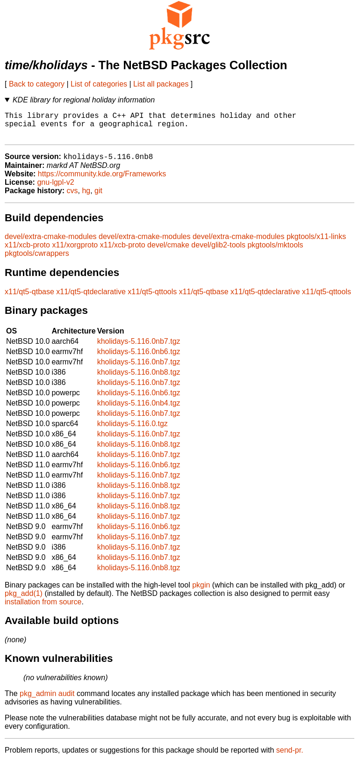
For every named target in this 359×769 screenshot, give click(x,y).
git (98, 198)
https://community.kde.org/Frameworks (102, 181)
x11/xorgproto (75, 252)
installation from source (43, 609)
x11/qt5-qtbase (29, 299)
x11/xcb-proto (27, 252)
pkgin (201, 592)
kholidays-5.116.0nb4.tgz (138, 410)
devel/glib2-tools (218, 252)
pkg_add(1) (24, 600)
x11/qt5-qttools (152, 299)
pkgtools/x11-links (316, 243)
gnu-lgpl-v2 (55, 189)
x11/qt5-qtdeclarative (91, 299)
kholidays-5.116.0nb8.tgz (138, 379)
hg (86, 198)
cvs (72, 198)
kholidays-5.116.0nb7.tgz (138, 348)
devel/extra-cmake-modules (51, 243)
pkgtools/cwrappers (37, 260)
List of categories (99, 84)
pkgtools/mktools (275, 252)
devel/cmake (168, 252)
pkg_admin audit (47, 700)
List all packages (160, 84)
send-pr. (289, 757)
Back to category (37, 84)
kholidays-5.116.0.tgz (132, 431)
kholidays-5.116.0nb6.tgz (138, 359)
